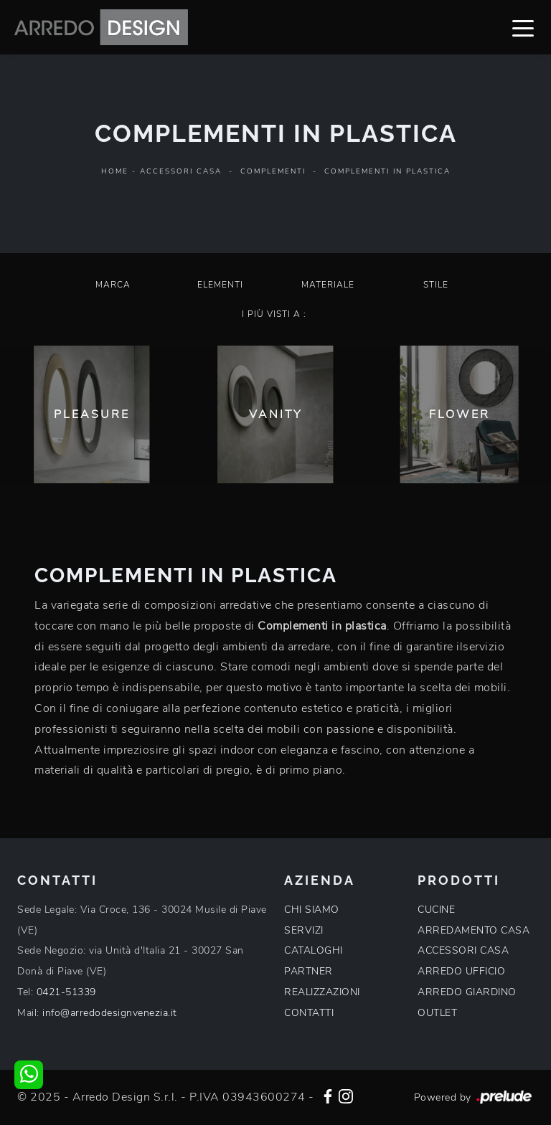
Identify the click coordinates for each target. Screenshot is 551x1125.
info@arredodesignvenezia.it (109, 1013)
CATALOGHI (313, 950)
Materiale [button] (327, 284)
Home (114, 171)
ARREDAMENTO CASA (473, 930)
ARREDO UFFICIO (461, 971)
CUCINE (436, 909)
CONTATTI (309, 1013)
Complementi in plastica (387, 171)
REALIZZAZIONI (322, 992)
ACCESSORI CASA (463, 950)
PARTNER (308, 971)
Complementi (273, 171)
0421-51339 (66, 992)
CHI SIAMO (311, 909)
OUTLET (437, 1013)
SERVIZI (304, 930)
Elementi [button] (220, 284)
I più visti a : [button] (274, 314)
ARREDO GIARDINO (467, 992)
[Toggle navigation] (523, 27)
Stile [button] (435, 284)
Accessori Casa (181, 171)
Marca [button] (113, 284)
